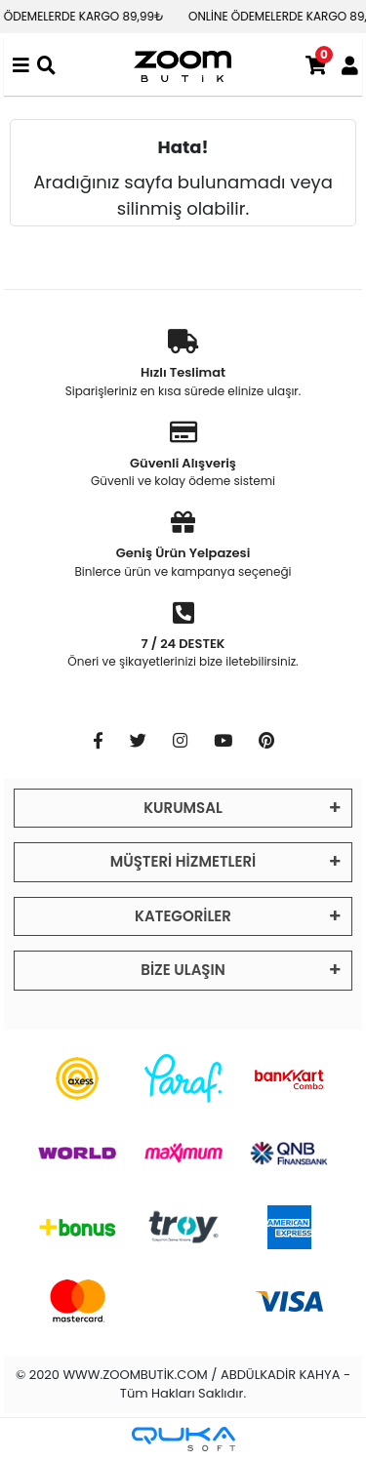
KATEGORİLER (183, 916)
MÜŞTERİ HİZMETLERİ (183, 861)
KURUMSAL (183, 807)
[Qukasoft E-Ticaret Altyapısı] (183, 1439)
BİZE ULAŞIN (182, 969)
